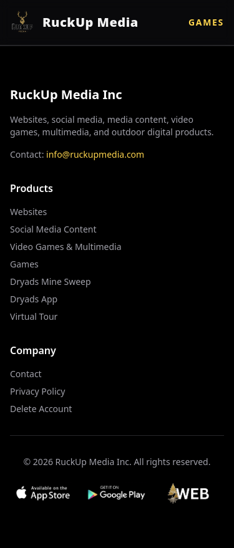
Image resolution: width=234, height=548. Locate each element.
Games (206, 22)
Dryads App (33, 299)
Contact (26, 374)
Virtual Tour (33, 316)
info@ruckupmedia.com (95, 154)
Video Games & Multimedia (66, 246)
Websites (28, 212)
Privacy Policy (37, 391)
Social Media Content (53, 229)
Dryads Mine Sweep (50, 281)
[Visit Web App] (191, 493)
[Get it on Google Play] (117, 493)
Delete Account (41, 409)
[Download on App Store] (43, 493)
